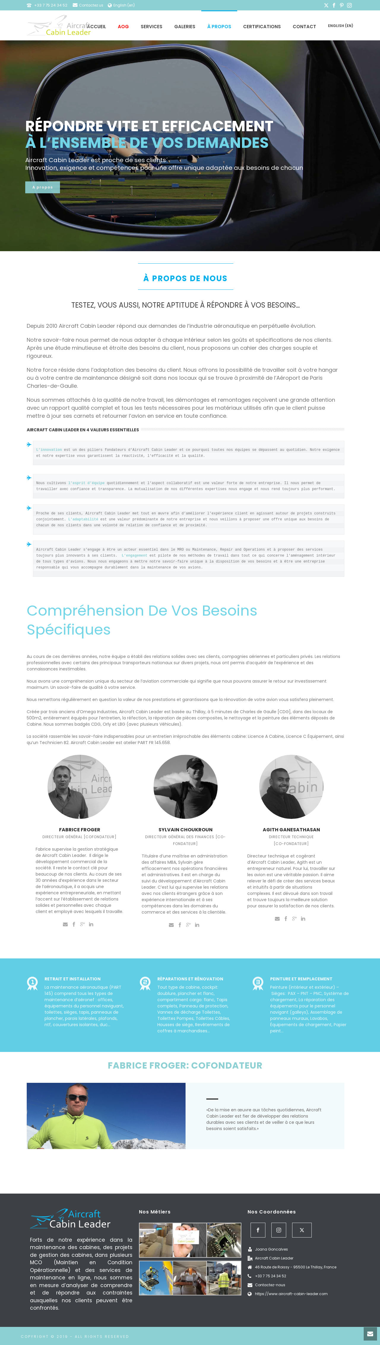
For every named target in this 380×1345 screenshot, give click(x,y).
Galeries (184, 26)
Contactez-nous (270, 1284)
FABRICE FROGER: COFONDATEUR (185, 1065)
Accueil (96, 26)
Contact (304, 26)
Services (151, 26)
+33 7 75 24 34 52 (50, 5)
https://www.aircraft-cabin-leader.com (291, 1293)
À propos (219, 26)
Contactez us (88, 5)
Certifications (262, 26)
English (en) (340, 25)
